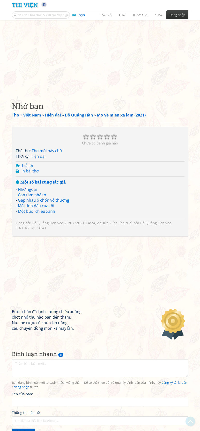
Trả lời (27, 165)
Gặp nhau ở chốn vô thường (43, 200)
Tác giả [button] (105, 15)
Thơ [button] (122, 15)
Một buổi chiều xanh (36, 211)
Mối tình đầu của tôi (36, 205)
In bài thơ (30, 171)
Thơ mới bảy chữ (47, 150)
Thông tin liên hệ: (26, 412)
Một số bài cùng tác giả (41, 182)
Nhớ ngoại (27, 189)
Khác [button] (159, 15)
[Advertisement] (100, 56)
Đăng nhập (177, 15)
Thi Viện (25, 4)
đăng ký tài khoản (174, 383)
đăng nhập (21, 387)
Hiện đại (37, 156)
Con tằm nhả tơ (32, 195)
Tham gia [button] (140, 15)
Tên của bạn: (22, 393)
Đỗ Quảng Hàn (44, 222)
